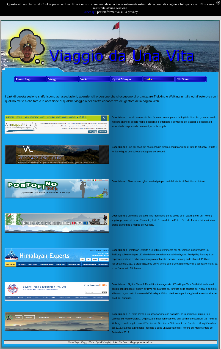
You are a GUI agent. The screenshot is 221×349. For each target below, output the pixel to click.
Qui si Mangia (103, 342)
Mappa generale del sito (141, 342)
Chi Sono (123, 342)
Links (114, 342)
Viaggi (84, 342)
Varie (91, 342)
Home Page (73, 342)
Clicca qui (89, 12)
